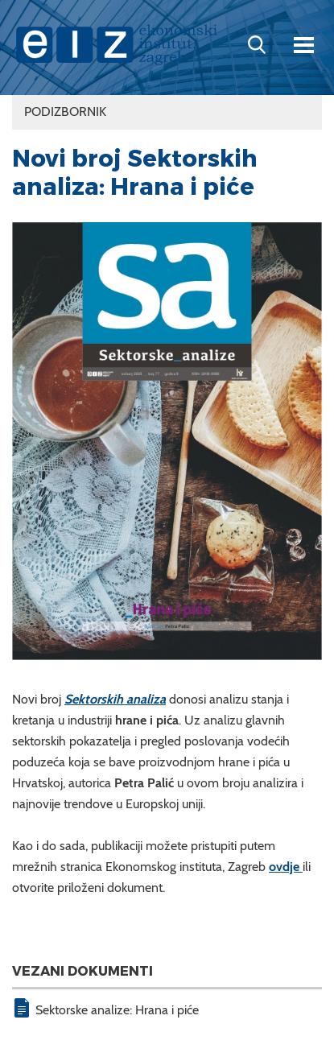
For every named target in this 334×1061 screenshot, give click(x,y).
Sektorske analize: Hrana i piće (117, 1010)
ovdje (286, 866)
